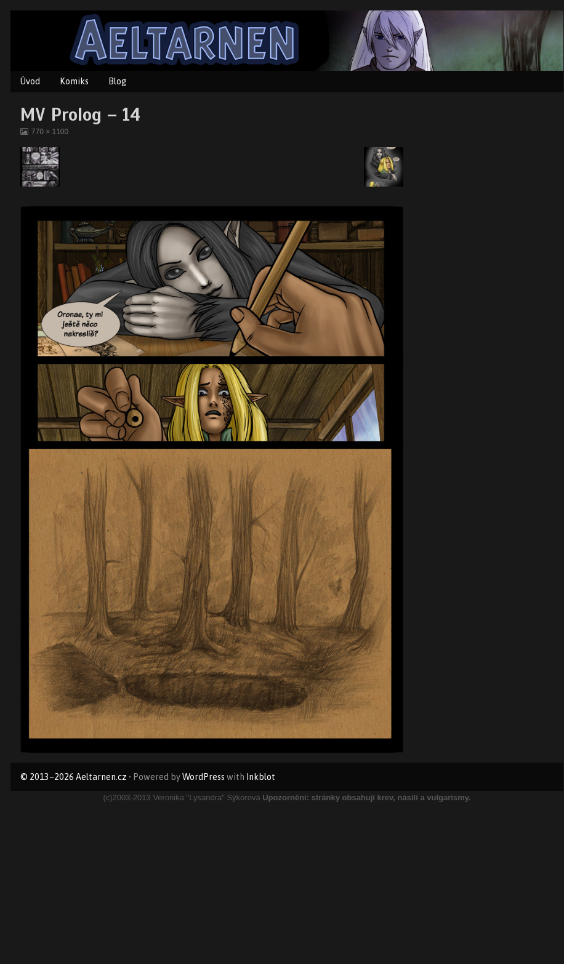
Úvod (30, 81)
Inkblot (260, 777)
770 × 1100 (49, 131)
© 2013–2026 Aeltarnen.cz (73, 777)
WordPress (203, 777)
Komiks (74, 81)
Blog (117, 81)
